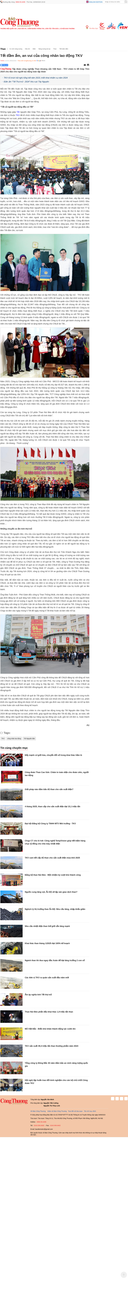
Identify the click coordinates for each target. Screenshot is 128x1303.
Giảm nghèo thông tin (36, 28)
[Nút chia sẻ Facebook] (17, 65)
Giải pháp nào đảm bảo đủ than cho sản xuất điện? (49, 789)
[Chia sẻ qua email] (85, 65)
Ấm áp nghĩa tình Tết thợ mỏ (38, 995)
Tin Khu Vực (92, 27)
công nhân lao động (14, 738)
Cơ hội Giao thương (67, 28)
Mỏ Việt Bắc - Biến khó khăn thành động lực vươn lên (50, 1029)
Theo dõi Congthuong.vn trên (26, 61)
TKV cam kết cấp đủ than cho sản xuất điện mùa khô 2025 (52, 858)
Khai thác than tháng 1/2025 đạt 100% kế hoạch (47, 943)
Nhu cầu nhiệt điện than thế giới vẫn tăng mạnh (47, 926)
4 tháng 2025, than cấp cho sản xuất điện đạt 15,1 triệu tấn (52, 806)
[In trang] (88, 65)
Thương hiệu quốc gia (8, 28)
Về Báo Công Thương (38, 1111)
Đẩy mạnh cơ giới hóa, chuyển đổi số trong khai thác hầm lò (53, 755)
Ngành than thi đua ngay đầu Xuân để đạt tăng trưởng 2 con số (55, 960)
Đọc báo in (22, 28)
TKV (18, 115)
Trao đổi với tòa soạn (75, 1111)
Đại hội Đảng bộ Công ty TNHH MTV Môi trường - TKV (50, 823)
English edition (95, 2)
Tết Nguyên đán (29, 738)
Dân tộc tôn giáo (52, 28)
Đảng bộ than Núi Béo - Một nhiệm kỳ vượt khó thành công (53, 875)
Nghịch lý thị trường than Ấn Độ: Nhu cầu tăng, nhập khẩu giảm (55, 909)
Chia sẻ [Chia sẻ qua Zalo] (4, 65)
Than (3, 49)
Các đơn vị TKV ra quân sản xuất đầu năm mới (47, 977)
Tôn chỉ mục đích (90, 1111)
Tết (18, 112)
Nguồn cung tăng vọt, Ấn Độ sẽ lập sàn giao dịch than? (51, 892)
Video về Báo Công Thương (57, 1111)
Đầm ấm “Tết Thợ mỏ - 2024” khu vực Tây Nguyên (26, 82)
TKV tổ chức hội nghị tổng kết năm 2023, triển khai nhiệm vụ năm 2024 (36, 78)
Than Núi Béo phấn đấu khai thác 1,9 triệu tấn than (49, 1012)
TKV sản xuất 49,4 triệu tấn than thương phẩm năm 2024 (51, 1046)
